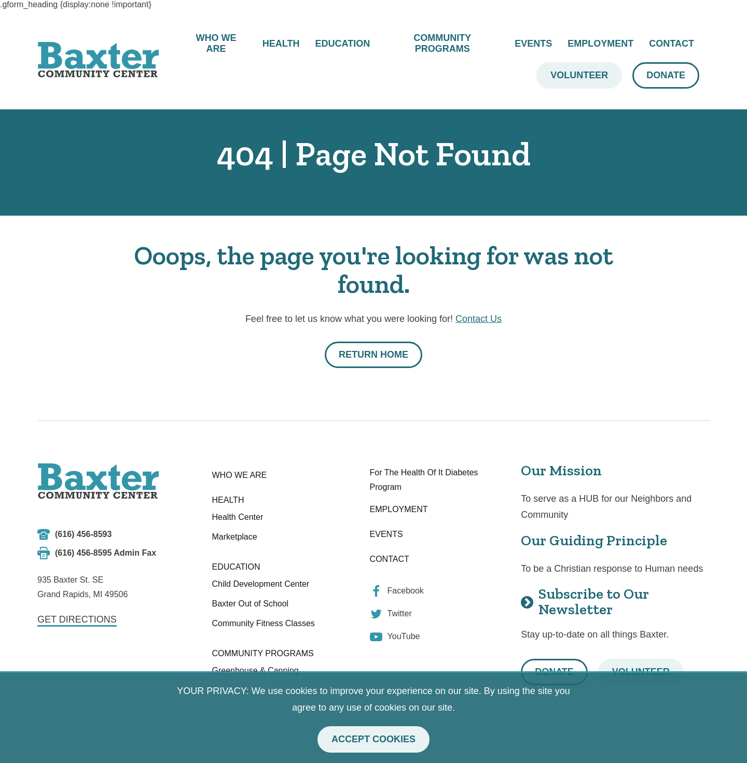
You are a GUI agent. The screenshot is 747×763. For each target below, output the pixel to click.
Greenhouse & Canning (255, 670)
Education (342, 43)
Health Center (238, 517)
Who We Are (216, 43)
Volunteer (579, 75)
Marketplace (234, 536)
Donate (665, 75)
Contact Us (478, 319)
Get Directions (77, 619)
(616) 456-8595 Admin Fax (105, 552)
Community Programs (442, 43)
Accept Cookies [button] (373, 739)
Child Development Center (261, 584)
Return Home (373, 354)
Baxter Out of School (250, 603)
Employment (600, 43)
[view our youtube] (395, 636)
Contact (671, 43)
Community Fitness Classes (263, 623)
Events (533, 43)
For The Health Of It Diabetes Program (424, 479)
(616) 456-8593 (83, 534)
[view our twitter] (391, 613)
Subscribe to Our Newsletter (585, 601)
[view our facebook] (397, 591)
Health (281, 43)
